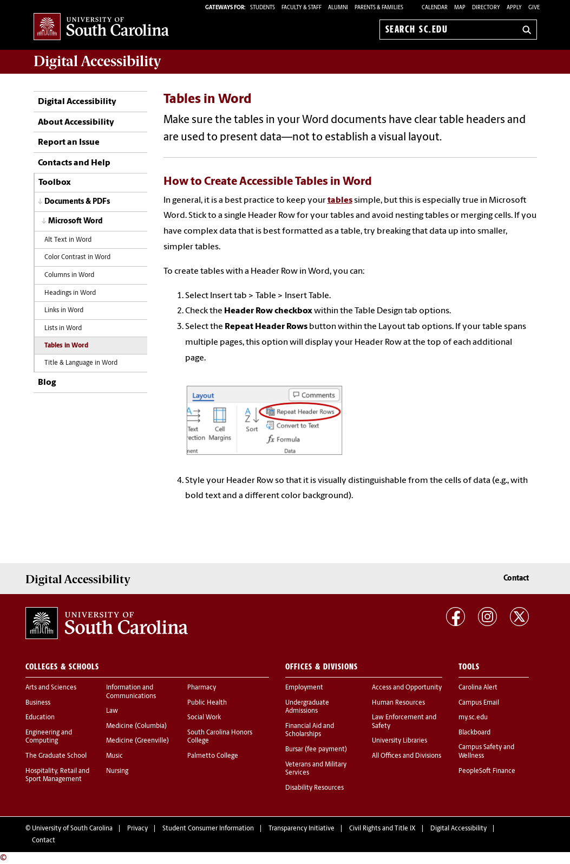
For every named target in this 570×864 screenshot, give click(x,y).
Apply (514, 8)
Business (37, 703)
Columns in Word (69, 275)
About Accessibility (76, 122)
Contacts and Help (74, 163)
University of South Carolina (72, 829)
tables (339, 200)
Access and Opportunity (407, 688)
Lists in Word (63, 328)
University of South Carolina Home (101, 27)
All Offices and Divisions (406, 756)
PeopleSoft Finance (486, 771)
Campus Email (478, 703)
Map (460, 8)
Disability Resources (314, 788)
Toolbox (54, 182)
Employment (304, 688)
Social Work (204, 717)
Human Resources (398, 703)
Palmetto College (212, 756)
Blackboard (474, 733)
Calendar (435, 8)
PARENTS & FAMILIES (379, 8)
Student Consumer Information (208, 829)
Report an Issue (69, 142)
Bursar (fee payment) (316, 749)
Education (40, 717)
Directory (486, 8)
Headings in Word (70, 293)
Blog (47, 382)
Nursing (117, 771)
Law (112, 711)
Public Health (207, 703)
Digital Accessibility (77, 102)
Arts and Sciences (50, 688)
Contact (516, 579)
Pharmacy (201, 688)
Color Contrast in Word (77, 257)
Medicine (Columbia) (136, 726)
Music (114, 756)
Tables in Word (66, 346)
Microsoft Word (75, 221)
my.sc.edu (473, 717)
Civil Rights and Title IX (382, 829)
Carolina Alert (477, 688)
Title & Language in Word (80, 363)
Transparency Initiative (301, 829)
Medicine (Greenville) (137, 741)
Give (534, 8)
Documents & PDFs (77, 202)
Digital (97, 61)
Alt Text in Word (67, 240)
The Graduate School (56, 756)
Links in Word (63, 310)
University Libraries (399, 741)
